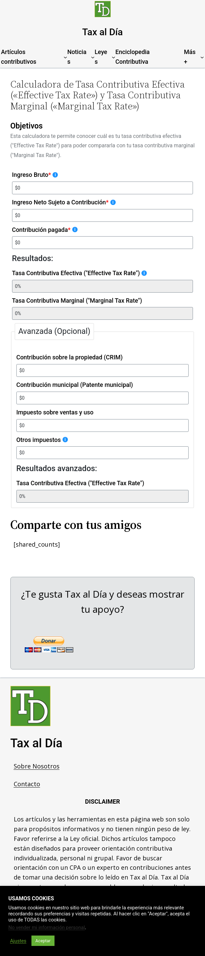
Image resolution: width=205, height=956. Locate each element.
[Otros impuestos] (102, 453)
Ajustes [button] (18, 941)
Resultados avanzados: (56, 468)
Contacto (27, 784)
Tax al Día (102, 32)
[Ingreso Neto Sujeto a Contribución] (102, 215)
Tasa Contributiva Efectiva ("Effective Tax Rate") (79, 272)
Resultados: (32, 258)
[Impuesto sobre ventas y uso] (102, 425)
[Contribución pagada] (102, 242)
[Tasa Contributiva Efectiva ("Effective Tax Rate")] (102, 286)
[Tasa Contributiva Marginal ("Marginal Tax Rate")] (102, 313)
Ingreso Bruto (35, 174)
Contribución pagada (45, 229)
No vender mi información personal (46, 927)
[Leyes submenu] (113, 57)
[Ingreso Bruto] (102, 188)
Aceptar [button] (42, 940)
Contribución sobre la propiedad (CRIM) (69, 357)
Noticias (76, 56)
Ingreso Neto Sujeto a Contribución (64, 202)
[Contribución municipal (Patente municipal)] (102, 398)
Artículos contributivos (18, 56)
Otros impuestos (42, 439)
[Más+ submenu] (202, 57)
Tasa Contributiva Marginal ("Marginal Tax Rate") (77, 300)
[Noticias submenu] (93, 57)
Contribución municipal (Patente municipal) (74, 384)
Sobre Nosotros (37, 766)
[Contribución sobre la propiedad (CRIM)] (102, 370)
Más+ (190, 56)
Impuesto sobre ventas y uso (55, 412)
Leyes (101, 56)
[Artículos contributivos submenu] (65, 57)
